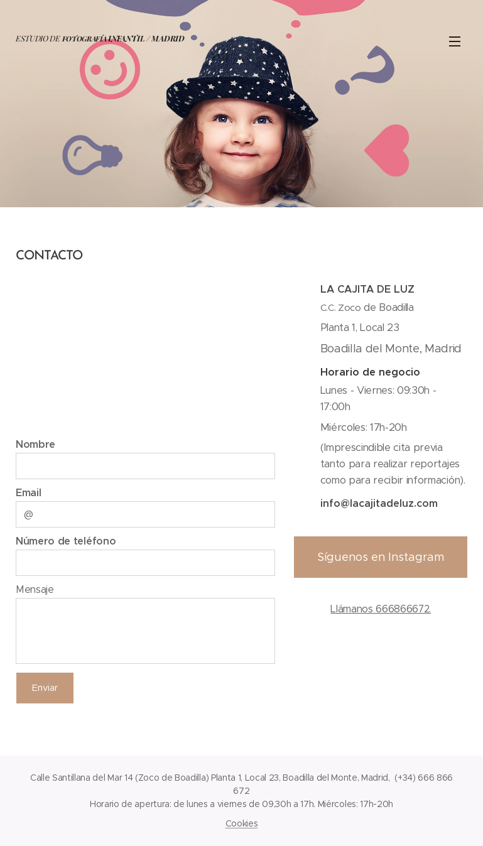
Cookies (241, 823)
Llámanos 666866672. (380, 609)
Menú (454, 41)
